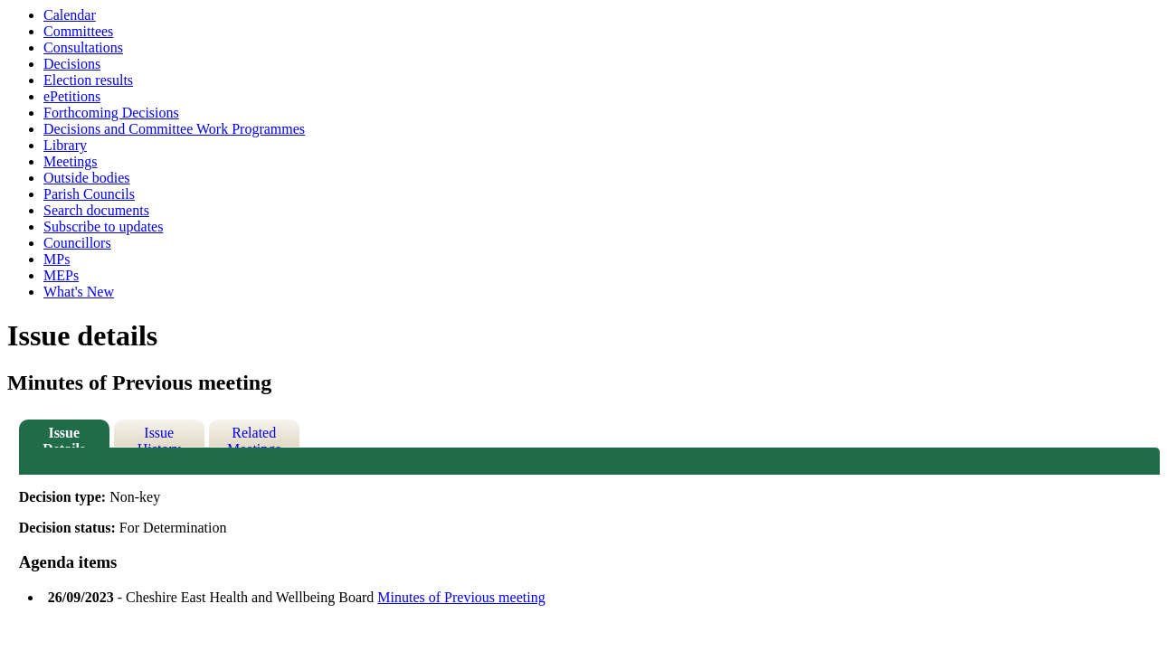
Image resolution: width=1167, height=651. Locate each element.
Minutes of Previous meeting (461, 597)
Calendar (69, 15)
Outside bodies (86, 177)
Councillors (77, 242)
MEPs (61, 275)
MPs (56, 259)
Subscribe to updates (103, 226)
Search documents (96, 210)
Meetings (70, 161)
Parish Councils (89, 194)
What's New (78, 291)
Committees (78, 31)
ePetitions (71, 96)
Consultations (83, 47)
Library (65, 145)
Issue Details (64, 436)
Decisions (71, 63)
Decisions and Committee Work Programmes (174, 129)
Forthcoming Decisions (111, 112)
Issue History (159, 436)
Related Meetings (254, 436)
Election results (88, 80)
